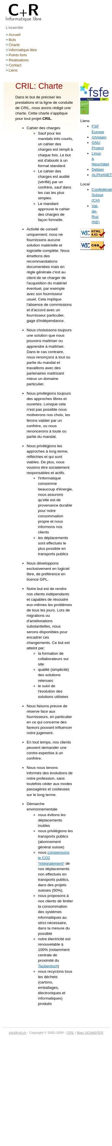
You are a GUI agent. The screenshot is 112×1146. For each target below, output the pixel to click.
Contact (15, 65)
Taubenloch (48, 966)
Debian (98, 169)
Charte (14, 45)
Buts (12, 40)
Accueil (14, 35)
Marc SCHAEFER (90, 1032)
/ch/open (99, 137)
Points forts (18, 55)
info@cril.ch (17, 1032)
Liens (13, 70)
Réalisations (19, 60)
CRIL (70, 1032)
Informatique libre (23, 50)
